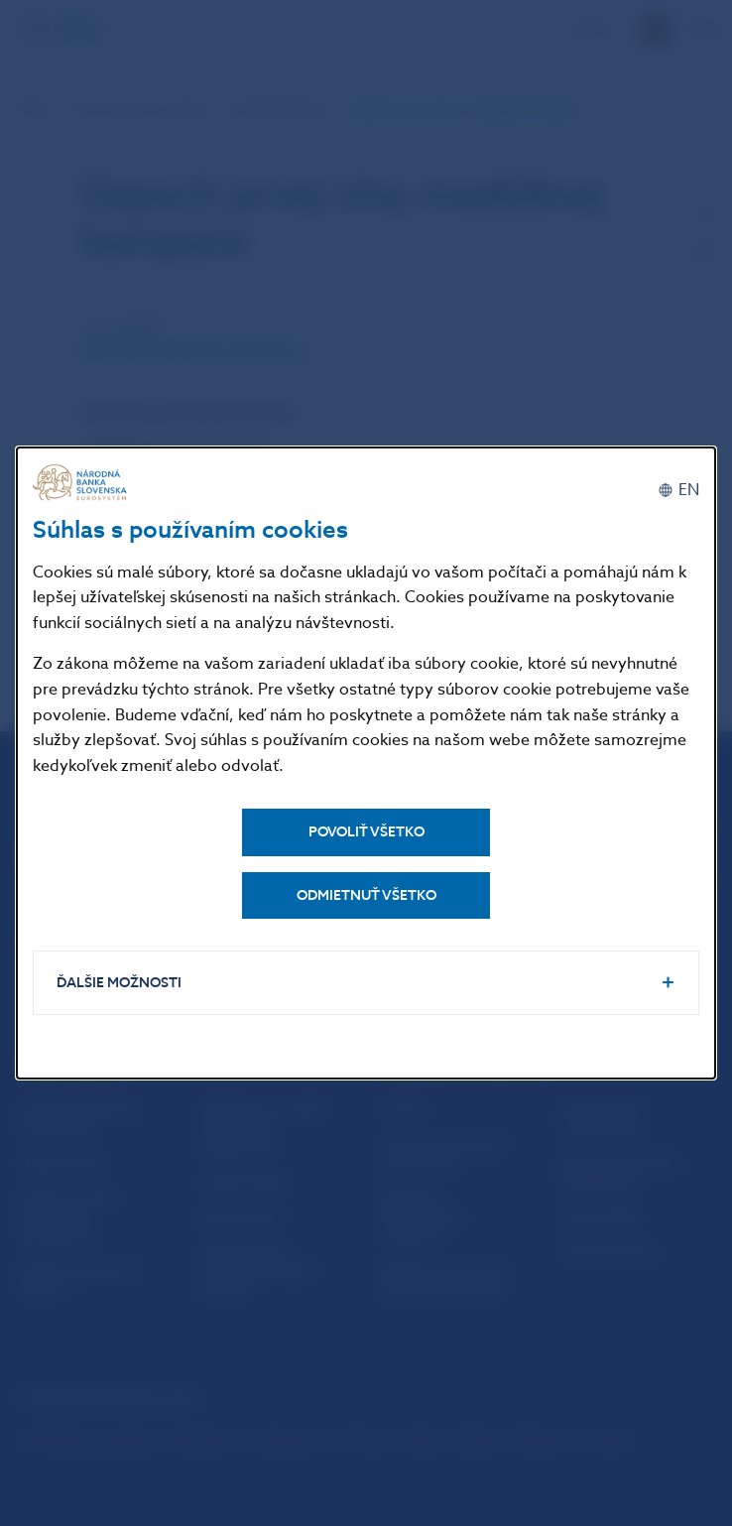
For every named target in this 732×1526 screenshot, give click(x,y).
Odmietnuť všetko (366, 894)
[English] (678, 489)
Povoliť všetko (366, 831)
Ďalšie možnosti (120, 982)
